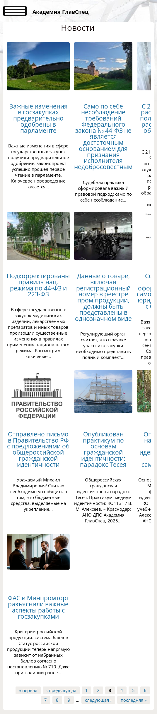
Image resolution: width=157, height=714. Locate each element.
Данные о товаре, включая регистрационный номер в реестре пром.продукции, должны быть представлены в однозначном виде (103, 297)
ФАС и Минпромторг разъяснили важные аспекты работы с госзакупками (38, 607)
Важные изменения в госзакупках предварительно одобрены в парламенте (38, 118)
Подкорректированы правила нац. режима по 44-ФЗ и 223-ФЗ (38, 285)
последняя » (133, 700)
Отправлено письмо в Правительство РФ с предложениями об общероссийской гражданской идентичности (38, 449)
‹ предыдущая (61, 690)
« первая (28, 690)
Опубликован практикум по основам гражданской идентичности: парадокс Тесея (103, 449)
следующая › (98, 700)
